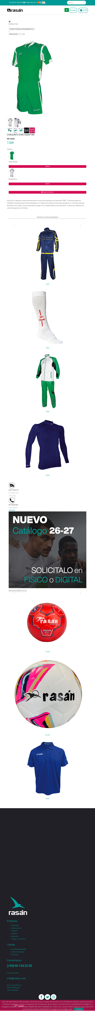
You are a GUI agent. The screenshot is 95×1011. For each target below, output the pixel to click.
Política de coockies (17, 952)
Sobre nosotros (16, 928)
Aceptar (78, 1009)
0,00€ (85, 10)
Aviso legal (15, 925)
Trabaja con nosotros (18, 939)
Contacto (14, 933)
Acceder (73, 10)
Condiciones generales (18, 949)
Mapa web (14, 936)
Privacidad (14, 954)
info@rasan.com (30, 2)
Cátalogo (12, 510)
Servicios (14, 931)
